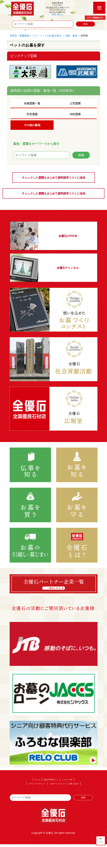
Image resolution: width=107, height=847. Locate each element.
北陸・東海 (71, 35)
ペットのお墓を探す (51, 35)
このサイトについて (57, 783)
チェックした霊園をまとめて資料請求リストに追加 (53, 177)
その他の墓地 (32, 125)
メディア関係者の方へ (95, 17)
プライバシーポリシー (37, 783)
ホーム (37, 779)
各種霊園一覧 (32, 103)
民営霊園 (32, 114)
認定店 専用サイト (51, 779)
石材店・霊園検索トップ (23, 35)
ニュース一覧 (67, 779)
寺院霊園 (75, 114)
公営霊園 (75, 103)
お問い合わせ (57, 14)
